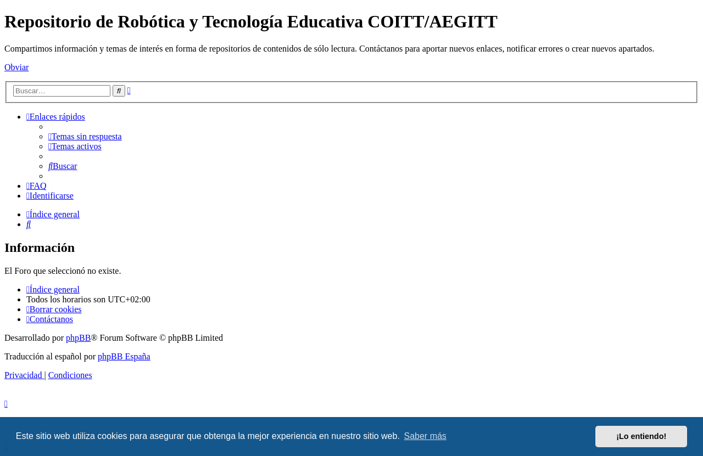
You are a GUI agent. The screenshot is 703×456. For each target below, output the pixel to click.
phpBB (78, 337)
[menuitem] (85, 136)
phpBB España (124, 356)
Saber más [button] (425, 436)
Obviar (16, 67)
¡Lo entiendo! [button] (641, 436)
